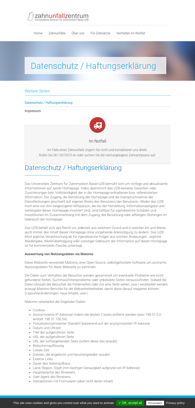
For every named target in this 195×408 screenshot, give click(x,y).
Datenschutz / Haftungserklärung (48, 103)
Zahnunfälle (57, 33)
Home (38, 33)
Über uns (78, 33)
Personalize (155, 403)
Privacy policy (175, 403)
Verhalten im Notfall (131, 33)
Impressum (33, 111)
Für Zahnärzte (100, 33)
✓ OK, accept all (130, 403)
